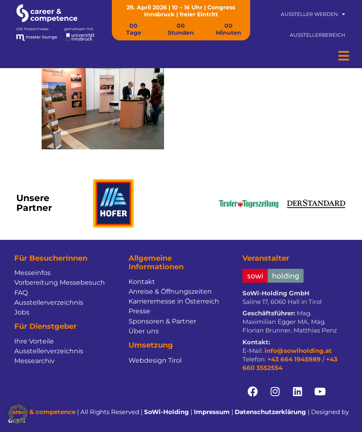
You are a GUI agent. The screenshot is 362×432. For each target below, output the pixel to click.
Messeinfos (32, 273)
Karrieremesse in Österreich (174, 301)
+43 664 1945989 (294, 359)
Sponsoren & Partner (162, 321)
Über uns (144, 331)
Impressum (212, 412)
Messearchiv (34, 361)
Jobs (21, 312)
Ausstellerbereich (317, 35)
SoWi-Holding (166, 412)
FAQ (21, 293)
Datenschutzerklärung (270, 412)
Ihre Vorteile (34, 341)
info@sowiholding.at (298, 350)
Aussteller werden (313, 14)
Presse (139, 311)
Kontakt (142, 282)
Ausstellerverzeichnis (48, 302)
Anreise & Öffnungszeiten (170, 291)
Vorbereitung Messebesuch (59, 282)
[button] (18, 414)
